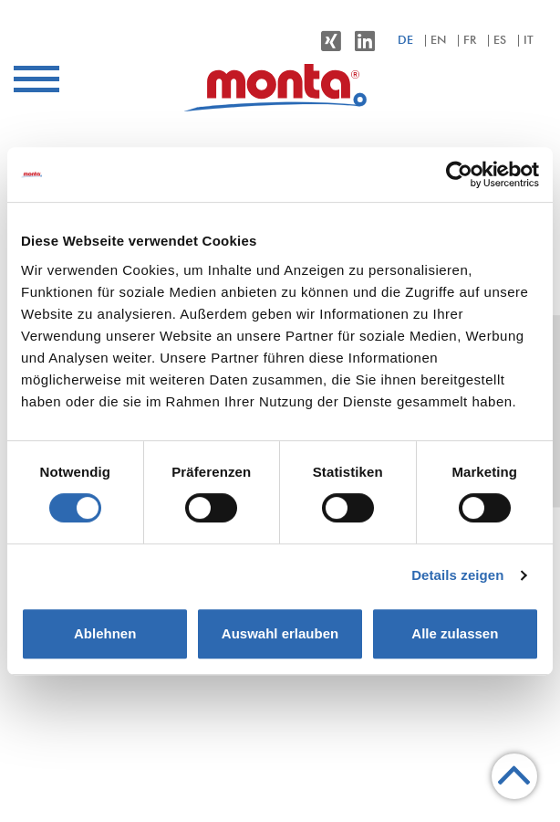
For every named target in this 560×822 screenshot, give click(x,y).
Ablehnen (105, 633)
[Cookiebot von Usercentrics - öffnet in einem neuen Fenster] (459, 174)
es (499, 41)
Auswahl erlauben (280, 633)
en (438, 41)
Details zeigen (457, 575)
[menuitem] (280, 87)
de (405, 41)
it (529, 41)
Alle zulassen (454, 633)
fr (469, 41)
